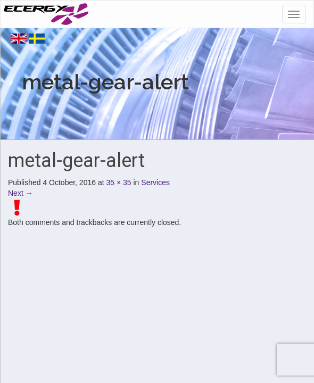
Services (155, 182)
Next (20, 193)
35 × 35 (118, 182)
